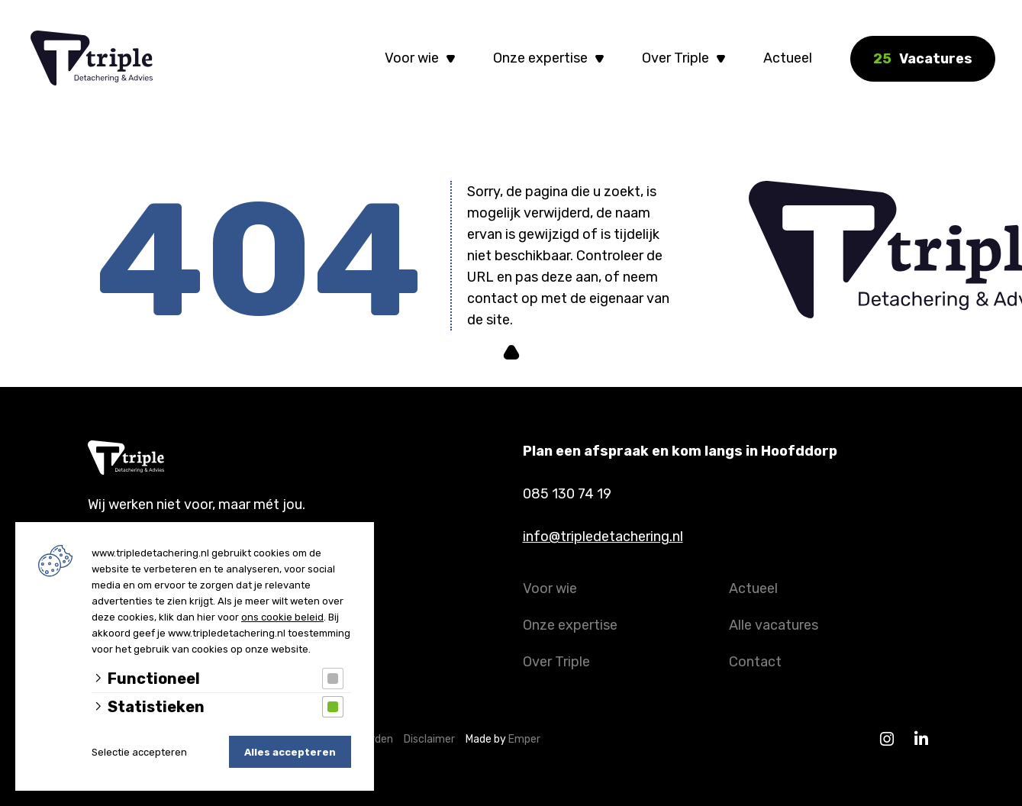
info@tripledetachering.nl (603, 536)
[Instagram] (887, 739)
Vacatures (922, 59)
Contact (755, 661)
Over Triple (675, 58)
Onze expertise (540, 58)
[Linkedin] (921, 739)
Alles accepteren (290, 752)
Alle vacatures (773, 625)
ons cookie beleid (282, 617)
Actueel (787, 58)
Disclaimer (433, 739)
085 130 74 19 (567, 493)
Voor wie (412, 58)
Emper (524, 739)
